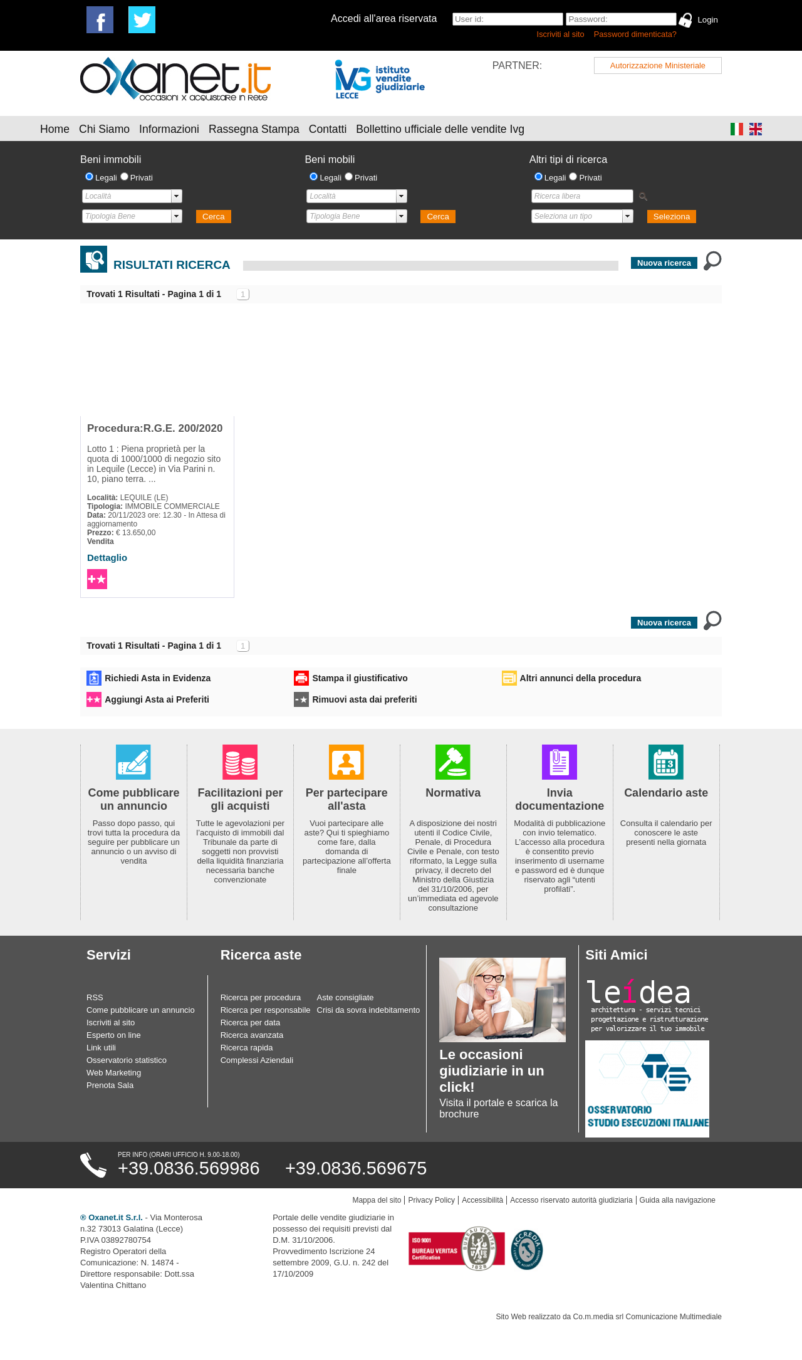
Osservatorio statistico (126, 1060)
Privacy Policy (431, 1200)
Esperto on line (113, 1035)
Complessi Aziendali (257, 1060)
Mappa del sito (376, 1200)
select (176, 196)
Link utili (101, 1047)
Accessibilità (482, 1200)
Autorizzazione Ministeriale (658, 65)
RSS (94, 997)
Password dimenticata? (635, 34)
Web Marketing (113, 1072)
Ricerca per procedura (261, 997)
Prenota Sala (109, 1085)
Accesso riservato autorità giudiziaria (571, 1200)
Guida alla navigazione (678, 1200)
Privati (141, 177)
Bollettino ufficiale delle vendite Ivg (440, 129)
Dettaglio (107, 557)
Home (55, 129)
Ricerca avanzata (252, 1035)
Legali (106, 177)
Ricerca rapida (247, 1047)
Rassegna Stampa (254, 129)
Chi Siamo (104, 129)
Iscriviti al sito (561, 34)
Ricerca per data (250, 1022)
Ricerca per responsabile (266, 1010)
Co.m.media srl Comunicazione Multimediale (647, 1316)
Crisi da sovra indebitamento (368, 1010)
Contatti (328, 129)
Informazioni (169, 129)
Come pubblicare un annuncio (140, 1010)
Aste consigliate (345, 997)
